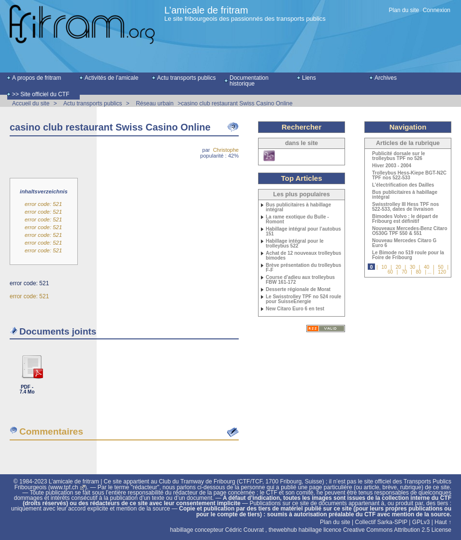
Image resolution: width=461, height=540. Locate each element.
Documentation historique (249, 80)
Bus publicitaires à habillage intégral (298, 207)
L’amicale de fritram (206, 10)
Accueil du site (30, 103)
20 (398, 267)
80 (418, 272)
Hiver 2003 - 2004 (391, 165)
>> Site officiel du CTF (41, 94)
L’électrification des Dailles (403, 185)
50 (440, 267)
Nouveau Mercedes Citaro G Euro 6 (404, 243)
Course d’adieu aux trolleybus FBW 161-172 (300, 280)
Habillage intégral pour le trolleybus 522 (294, 243)
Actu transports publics (186, 77)
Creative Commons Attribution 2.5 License (397, 529)
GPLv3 (421, 522)
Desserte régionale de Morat (298, 289)
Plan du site (404, 10)
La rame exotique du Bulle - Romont (297, 219)
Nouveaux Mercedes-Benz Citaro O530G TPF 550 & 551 (409, 231)
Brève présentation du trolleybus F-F (303, 268)
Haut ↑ (442, 522)
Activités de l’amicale (111, 77)
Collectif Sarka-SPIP (381, 522)
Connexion (436, 10)
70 (404, 272)
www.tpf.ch (64, 487)
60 (390, 272)
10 (384, 267)
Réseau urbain (154, 103)
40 (426, 267)
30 (412, 267)
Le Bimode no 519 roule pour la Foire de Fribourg (408, 255)
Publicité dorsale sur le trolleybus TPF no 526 (398, 156)
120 (442, 272)
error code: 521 (43, 204)
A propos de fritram (36, 77)
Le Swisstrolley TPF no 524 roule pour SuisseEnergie (303, 299)
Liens (309, 77)
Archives (386, 77)
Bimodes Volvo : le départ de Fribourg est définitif (405, 219)
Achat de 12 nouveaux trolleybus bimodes (303, 256)
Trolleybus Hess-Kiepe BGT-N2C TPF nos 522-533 (409, 175)
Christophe (226, 150)
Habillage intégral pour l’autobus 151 (303, 231)
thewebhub (283, 529)
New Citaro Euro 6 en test (295, 308)
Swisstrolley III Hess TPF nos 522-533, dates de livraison (405, 207)
